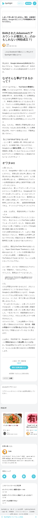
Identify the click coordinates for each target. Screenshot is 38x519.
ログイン (20, 3)
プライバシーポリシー (21, 511)
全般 (8, 378)
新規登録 (28, 3)
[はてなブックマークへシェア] (24, 476)
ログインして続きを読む (22, 373)
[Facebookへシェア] (14, 476)
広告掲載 (31, 511)
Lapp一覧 (4, 511)
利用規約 (11, 511)
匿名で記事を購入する (19, 367)
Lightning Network (30, 509)
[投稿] (34, 3)
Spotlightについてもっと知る (13, 517)
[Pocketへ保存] (34, 476)
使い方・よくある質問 (17, 509)
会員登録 (11, 373)
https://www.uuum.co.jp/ (18, 93)
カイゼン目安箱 (23, 514)
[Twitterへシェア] (4, 476)
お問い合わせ (14, 514)
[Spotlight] (7, 3)
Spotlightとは (5, 509)
